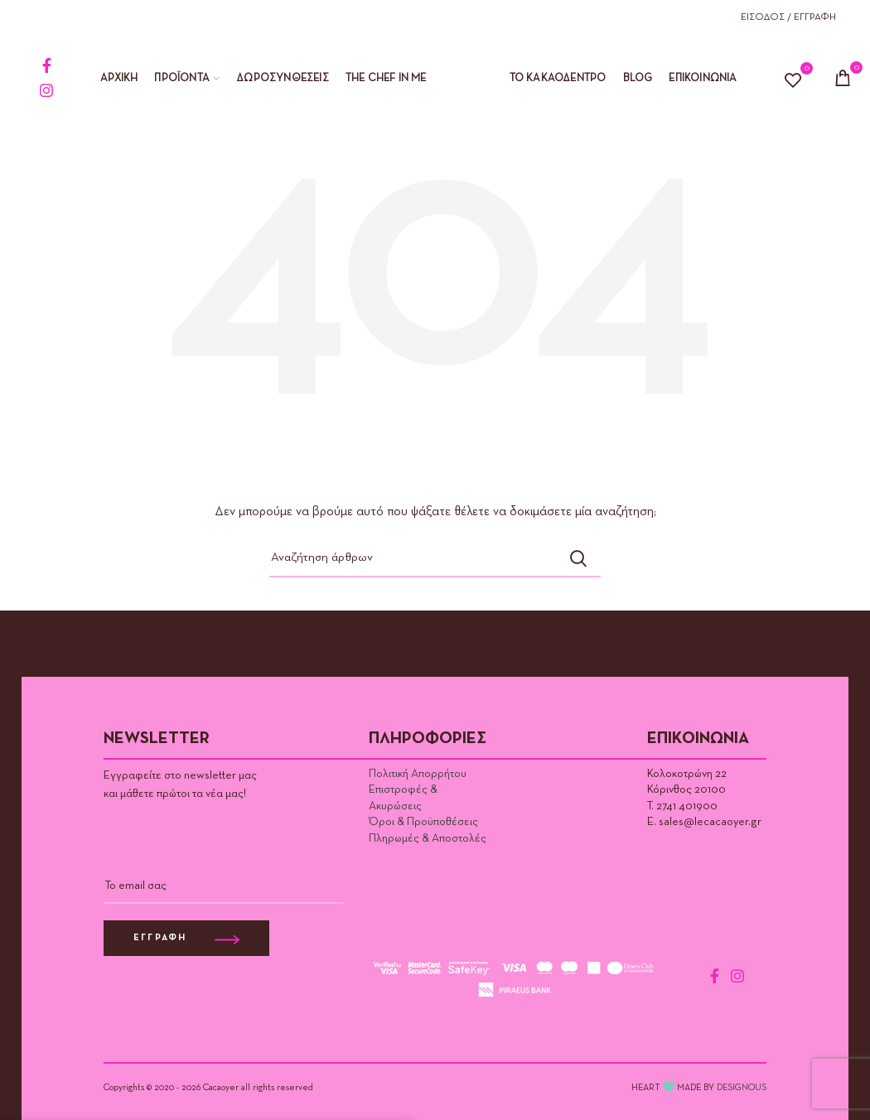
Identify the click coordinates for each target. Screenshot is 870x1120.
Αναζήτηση (578, 558)
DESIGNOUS (741, 1087)
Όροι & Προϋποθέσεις (423, 822)
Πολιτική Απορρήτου (417, 774)
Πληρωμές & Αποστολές (427, 838)
